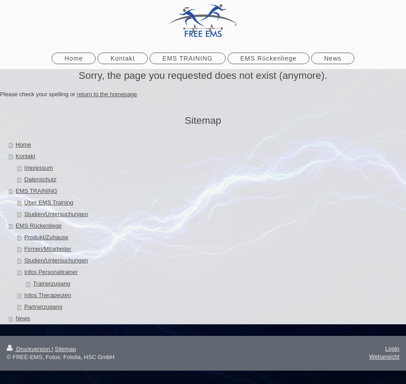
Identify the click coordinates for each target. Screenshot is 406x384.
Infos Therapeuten (47, 295)
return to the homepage (107, 94)
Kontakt (25, 156)
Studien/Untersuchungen (56, 214)
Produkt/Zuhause (46, 237)
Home (23, 144)
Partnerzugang (43, 306)
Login (392, 348)
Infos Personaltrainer (51, 272)
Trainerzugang (51, 283)
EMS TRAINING (36, 191)
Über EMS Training (48, 202)
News (23, 318)
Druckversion (29, 349)
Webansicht (384, 356)
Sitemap (65, 349)
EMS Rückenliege (38, 225)
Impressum (38, 167)
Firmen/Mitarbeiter (47, 248)
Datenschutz (40, 179)
